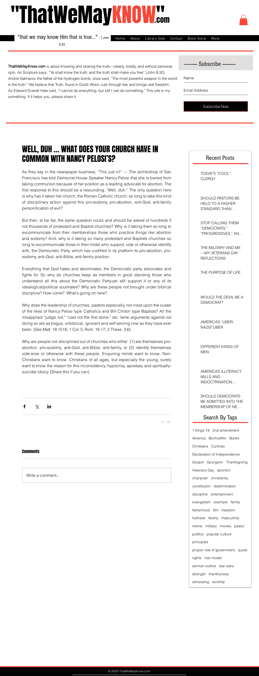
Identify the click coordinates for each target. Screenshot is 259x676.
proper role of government (213, 550)
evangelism (201, 502)
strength (199, 574)
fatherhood (201, 510)
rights (196, 558)
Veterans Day (203, 470)
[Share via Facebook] (24, 406)
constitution (201, 486)
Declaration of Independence (216, 454)
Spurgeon (215, 462)
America (199, 438)
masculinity (230, 518)
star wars (226, 566)
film (216, 510)
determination (225, 486)
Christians (200, 446)
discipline (200, 494)
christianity (219, 478)
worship (218, 582)
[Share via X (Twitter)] (36, 406)
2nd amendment (225, 430)
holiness (198, 518)
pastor (239, 526)
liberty (213, 518)
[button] (243, 20)
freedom (228, 510)
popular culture (219, 534)
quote (242, 550)
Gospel (198, 462)
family (235, 502)
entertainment (222, 494)
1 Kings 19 (200, 430)
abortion (223, 470)
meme (197, 526)
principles (200, 542)
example (221, 502)
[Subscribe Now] (216, 106)
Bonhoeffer (217, 438)
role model (213, 558)
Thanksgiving (237, 462)
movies (225, 526)
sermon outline (204, 566)
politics (198, 534)
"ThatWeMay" (88, 15)
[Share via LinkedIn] (49, 406)
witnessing (200, 582)
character (200, 478)
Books (234, 438)
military (211, 526)
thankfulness (219, 574)
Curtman (218, 446)
